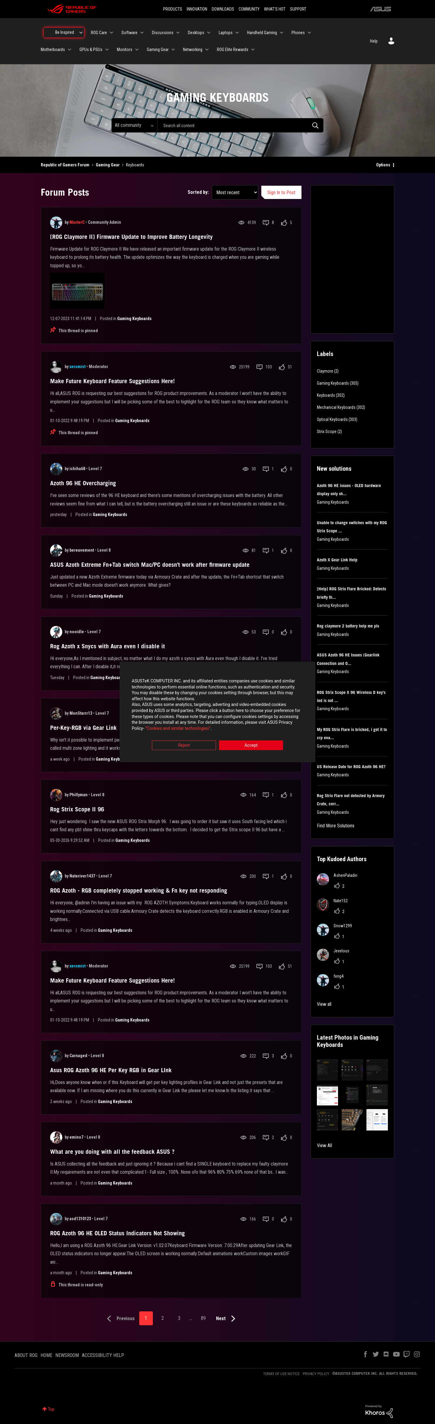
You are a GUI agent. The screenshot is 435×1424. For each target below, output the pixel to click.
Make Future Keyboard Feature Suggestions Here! (112, 381)
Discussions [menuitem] (162, 32)
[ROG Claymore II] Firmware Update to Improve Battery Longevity (131, 236)
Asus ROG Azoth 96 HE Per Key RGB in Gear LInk (111, 1070)
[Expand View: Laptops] (237, 32)
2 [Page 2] (162, 1318)
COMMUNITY (249, 9)
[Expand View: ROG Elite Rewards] (253, 49)
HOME (46, 1355)
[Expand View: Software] (142, 32)
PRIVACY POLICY (316, 1373)
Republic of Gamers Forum (65, 164)
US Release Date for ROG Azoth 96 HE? (351, 766)
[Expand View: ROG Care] (111, 32)
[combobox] (240, 125)
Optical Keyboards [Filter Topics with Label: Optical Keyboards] (332, 419)
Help (374, 41)
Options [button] (383, 164)
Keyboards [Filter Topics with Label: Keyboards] (326, 395)
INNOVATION (197, 9)
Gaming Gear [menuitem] (158, 49)
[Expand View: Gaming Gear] (173, 49)
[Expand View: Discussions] (178, 32)
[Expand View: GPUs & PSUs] (107, 49)
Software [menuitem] (129, 32)
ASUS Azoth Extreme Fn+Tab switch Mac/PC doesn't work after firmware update (150, 564)
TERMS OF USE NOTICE (281, 1373)
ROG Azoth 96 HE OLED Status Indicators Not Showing (117, 1233)
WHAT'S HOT (274, 9)
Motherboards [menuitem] (53, 49)
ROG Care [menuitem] (99, 32)
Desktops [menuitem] (196, 32)
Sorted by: (198, 192)
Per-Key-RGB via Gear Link (83, 727)
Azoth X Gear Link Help (337, 560)
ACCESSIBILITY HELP (103, 1355)
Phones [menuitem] (298, 32)
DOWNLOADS (223, 9)
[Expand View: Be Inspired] (81, 32)
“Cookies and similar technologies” (178, 728)
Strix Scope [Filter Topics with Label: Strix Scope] (327, 431)
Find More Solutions (335, 826)
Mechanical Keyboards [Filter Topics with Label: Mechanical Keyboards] (336, 407)
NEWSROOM (67, 1355)
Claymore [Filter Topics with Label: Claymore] (325, 371)
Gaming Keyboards (134, 318)
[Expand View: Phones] (309, 32)
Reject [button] (184, 745)
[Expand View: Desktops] (209, 32)
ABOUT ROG (25, 1355)
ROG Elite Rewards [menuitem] (232, 49)
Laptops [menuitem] (226, 32)
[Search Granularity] (134, 125)
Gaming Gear (108, 164)
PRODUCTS (172, 9)
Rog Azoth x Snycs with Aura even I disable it (107, 646)
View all (324, 1004)
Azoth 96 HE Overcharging (83, 483)
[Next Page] (227, 1318)
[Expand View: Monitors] (137, 49)
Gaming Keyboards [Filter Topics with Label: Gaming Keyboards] (333, 383)
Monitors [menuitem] (124, 49)
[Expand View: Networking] (207, 49)
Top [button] (51, 1409)
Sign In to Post (281, 192)
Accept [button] (251, 745)
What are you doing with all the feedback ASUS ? (112, 1151)
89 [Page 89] (203, 1318)
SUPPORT (298, 9)
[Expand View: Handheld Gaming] (282, 32)
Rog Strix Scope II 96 (77, 809)
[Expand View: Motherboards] (69, 49)
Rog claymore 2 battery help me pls (348, 626)
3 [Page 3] (179, 1318)
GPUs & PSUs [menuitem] (90, 49)
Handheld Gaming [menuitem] (262, 32)
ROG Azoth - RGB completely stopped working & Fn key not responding (138, 890)
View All (324, 1145)
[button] (327, 1070)
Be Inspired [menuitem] (64, 32)
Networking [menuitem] (192, 49)
